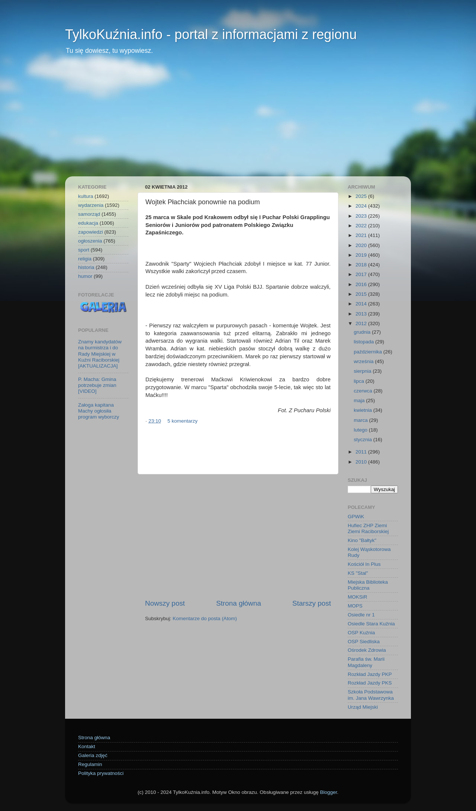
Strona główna (238, 603)
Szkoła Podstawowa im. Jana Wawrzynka (371, 695)
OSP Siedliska (364, 641)
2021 (362, 235)
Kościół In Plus (364, 564)
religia (84, 259)
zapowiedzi (90, 232)
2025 (362, 196)
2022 (362, 225)
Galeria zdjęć (92, 755)
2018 (362, 264)
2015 (362, 294)
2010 (362, 462)
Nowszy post (165, 603)
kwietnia (363, 410)
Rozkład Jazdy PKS (370, 683)
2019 (362, 255)
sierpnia (363, 371)
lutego (361, 430)
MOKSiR (357, 597)
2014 (362, 304)
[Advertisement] (238, 120)
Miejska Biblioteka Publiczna (368, 585)
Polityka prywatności (100, 773)
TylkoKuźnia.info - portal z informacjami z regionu (211, 34)
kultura (85, 196)
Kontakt (86, 746)
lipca (360, 381)
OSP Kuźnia (361, 632)
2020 (362, 245)
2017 (362, 274)
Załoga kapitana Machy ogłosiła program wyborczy (98, 411)
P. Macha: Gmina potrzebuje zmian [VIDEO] (97, 385)
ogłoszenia (90, 241)
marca (361, 420)
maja (360, 400)
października (368, 352)
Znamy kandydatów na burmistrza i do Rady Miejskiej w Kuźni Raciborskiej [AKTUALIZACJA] (100, 354)
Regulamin (90, 764)
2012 (362, 323)
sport (83, 250)
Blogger (328, 792)
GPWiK (356, 516)
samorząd (89, 214)
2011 (362, 452)
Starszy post (311, 603)
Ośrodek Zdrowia (367, 650)
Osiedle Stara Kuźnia (371, 623)
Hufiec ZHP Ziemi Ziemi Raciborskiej (368, 528)
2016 (362, 284)
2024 (362, 206)
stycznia (363, 439)
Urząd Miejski (363, 707)
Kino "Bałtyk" (362, 540)
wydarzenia (90, 205)
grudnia (363, 332)
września (364, 361)
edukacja (88, 223)
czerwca (363, 391)
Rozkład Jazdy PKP (370, 674)
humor (85, 276)
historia (86, 267)
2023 (362, 216)
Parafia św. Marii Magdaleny (366, 662)
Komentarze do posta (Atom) (205, 618)
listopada (364, 341)
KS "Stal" (358, 573)
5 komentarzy (182, 421)
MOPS (355, 606)
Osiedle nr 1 (361, 615)
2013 (362, 314)
